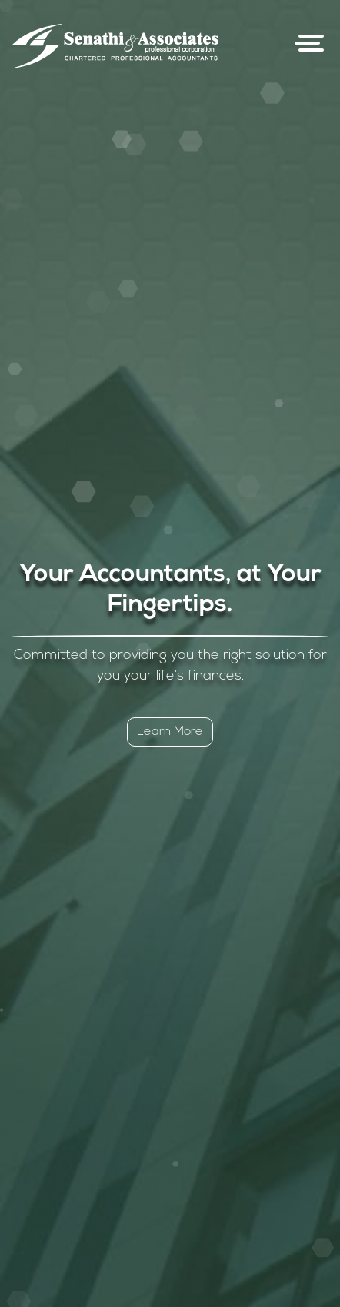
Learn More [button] (170, 732)
